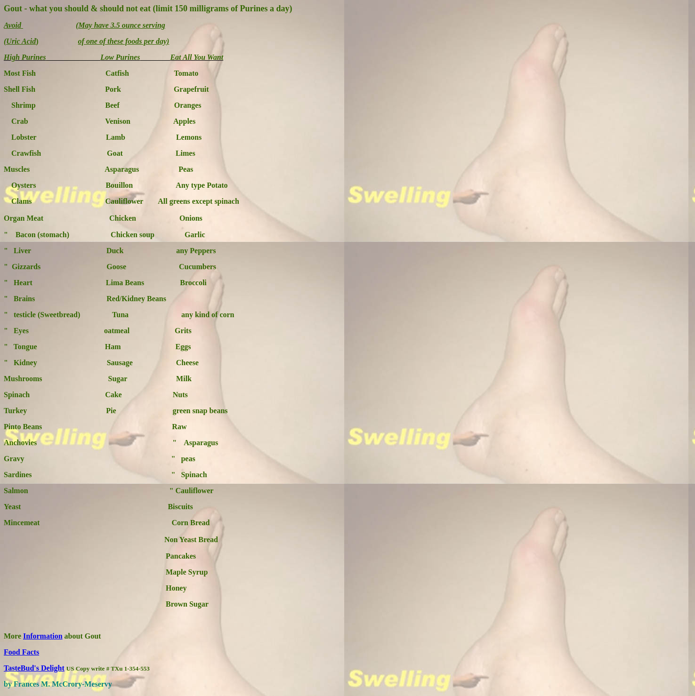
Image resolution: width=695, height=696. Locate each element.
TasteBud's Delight (34, 668)
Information (43, 636)
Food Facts (21, 652)
